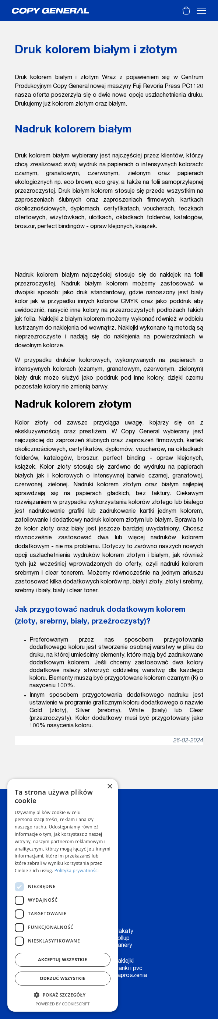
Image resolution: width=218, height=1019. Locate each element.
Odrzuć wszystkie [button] (62, 978)
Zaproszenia (130, 976)
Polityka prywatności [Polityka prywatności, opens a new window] (76, 870)
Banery (122, 946)
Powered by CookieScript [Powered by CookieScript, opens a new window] (63, 1003)
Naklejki (123, 962)
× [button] (109, 786)
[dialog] (62, 895)
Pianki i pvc (128, 969)
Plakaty (123, 932)
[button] (62, 994)
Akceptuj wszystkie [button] (62, 959)
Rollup (121, 939)
